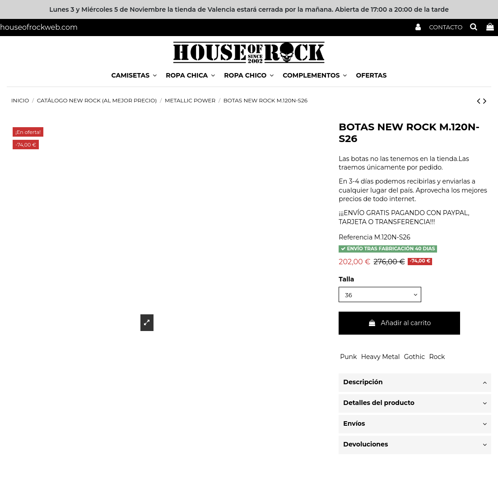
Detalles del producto (415, 404)
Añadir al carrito (399, 324)
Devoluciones (415, 445)
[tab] (415, 384)
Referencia (355, 237)
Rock (437, 358)
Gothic (414, 358)
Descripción (415, 383)
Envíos (415, 424)
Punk (348, 358)
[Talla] (383, 295)
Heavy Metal (380, 358)
